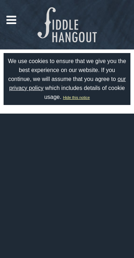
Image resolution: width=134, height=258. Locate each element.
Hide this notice (76, 97)
